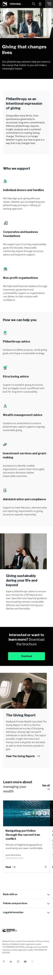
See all (46, 787)
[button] (16, 4)
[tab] (26, 894)
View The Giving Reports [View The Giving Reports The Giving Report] (23, 756)
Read (11, 867)
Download (26, 656)
